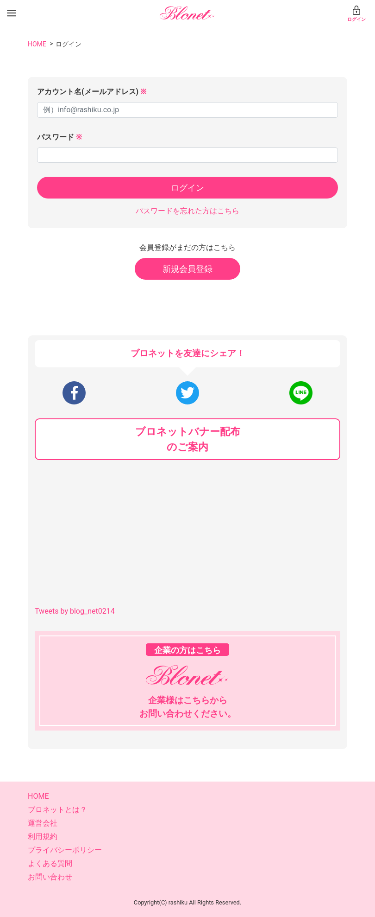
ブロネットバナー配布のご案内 (187, 439)
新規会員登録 (187, 269)
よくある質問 (50, 863)
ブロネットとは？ (57, 809)
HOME (37, 44)
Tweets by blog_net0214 (75, 611)
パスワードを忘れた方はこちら (187, 210)
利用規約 (42, 836)
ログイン (187, 187)
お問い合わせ (50, 876)
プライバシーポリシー (65, 850)
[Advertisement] (104, 532)
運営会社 (42, 823)
